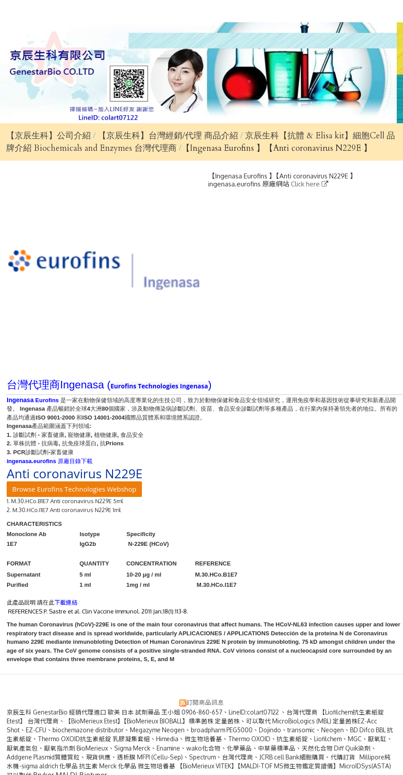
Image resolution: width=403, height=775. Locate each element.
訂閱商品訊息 (205, 702)
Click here (306, 184)
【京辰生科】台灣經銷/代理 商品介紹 (169, 135)
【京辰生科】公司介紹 (48, 135)
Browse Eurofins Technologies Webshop (74, 488)
